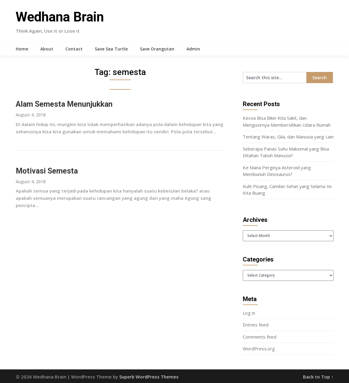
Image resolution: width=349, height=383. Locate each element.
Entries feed (255, 325)
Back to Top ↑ (318, 377)
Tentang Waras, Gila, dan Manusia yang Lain (288, 137)
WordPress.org (259, 349)
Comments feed (259, 337)
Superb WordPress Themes (149, 377)
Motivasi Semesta (47, 171)
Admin (193, 49)
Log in (249, 313)
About (46, 49)
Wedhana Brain (60, 17)
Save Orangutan (157, 49)
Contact (74, 49)
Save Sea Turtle (111, 49)
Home (22, 49)
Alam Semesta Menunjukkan (64, 104)
